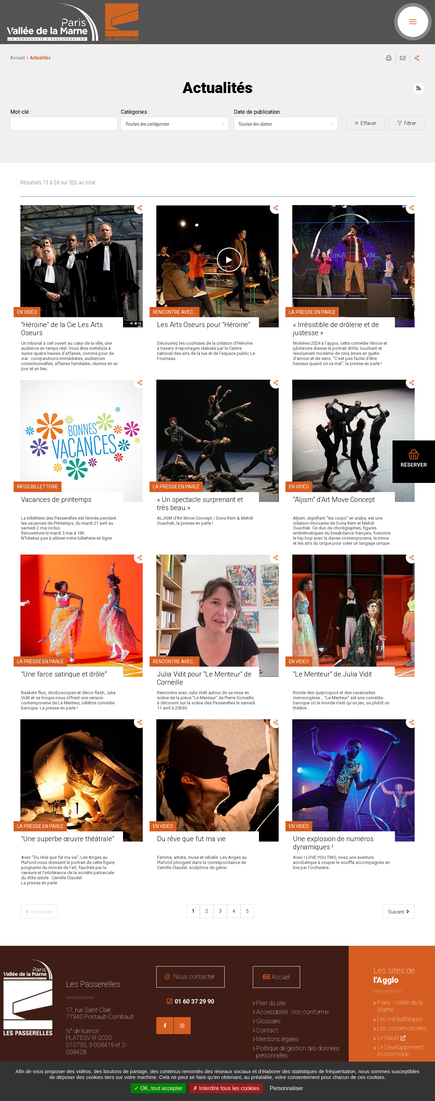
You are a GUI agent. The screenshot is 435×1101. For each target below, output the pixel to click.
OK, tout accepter (158, 1088)
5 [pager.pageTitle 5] (247, 911)
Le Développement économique (400, 1051)
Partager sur (416, 58)
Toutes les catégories (147, 124)
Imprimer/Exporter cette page (389, 58)
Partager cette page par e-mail (403, 58)
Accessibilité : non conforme (292, 1011)
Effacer (368, 123)
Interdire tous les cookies (226, 1088)
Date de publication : (258, 112)
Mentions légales (277, 1039)
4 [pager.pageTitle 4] (233, 911)
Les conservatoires (402, 1028)
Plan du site (270, 1003)
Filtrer (409, 123)
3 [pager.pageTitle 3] (220, 911)
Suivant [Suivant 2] (396, 912)
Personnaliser (286, 1088)
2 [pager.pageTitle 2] (206, 911)
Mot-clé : (20, 112)
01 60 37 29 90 (190, 1001)
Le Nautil (388, 1037)
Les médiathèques (400, 1019)
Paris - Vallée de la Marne (400, 1006)
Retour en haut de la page (425, 956)
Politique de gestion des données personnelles (298, 1052)
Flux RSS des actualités (418, 88)
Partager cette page (140, 208)
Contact (267, 1030)
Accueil (17, 57)
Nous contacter (194, 976)
